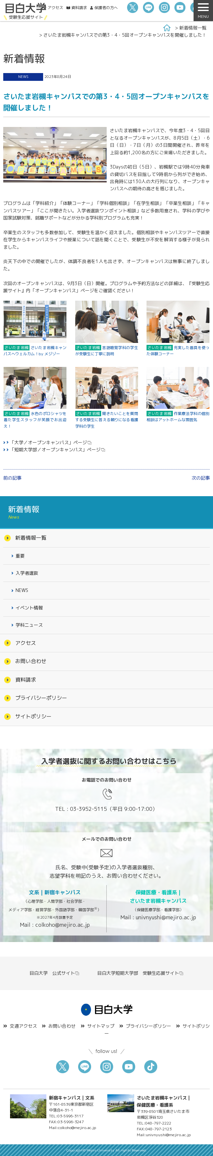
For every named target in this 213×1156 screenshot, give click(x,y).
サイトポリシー (33, 716)
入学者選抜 (27, 573)
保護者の (106, 7)
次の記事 (201, 478)
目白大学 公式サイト (55, 973)
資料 (79, 7)
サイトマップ (100, 1026)
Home (167, 27)
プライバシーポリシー (41, 697)
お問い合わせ (30, 661)
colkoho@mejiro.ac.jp (62, 924)
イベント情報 (29, 608)
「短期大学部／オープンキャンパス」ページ (55, 449)
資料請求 (25, 679)
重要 (20, 556)
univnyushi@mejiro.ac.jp (166, 917)
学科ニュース (29, 625)
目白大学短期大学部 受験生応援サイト (140, 973)
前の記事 (12, 478)
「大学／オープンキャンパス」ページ (48, 442)
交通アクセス (23, 1026)
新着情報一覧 (193, 28)
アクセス (55, 7)
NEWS (23, 76)
